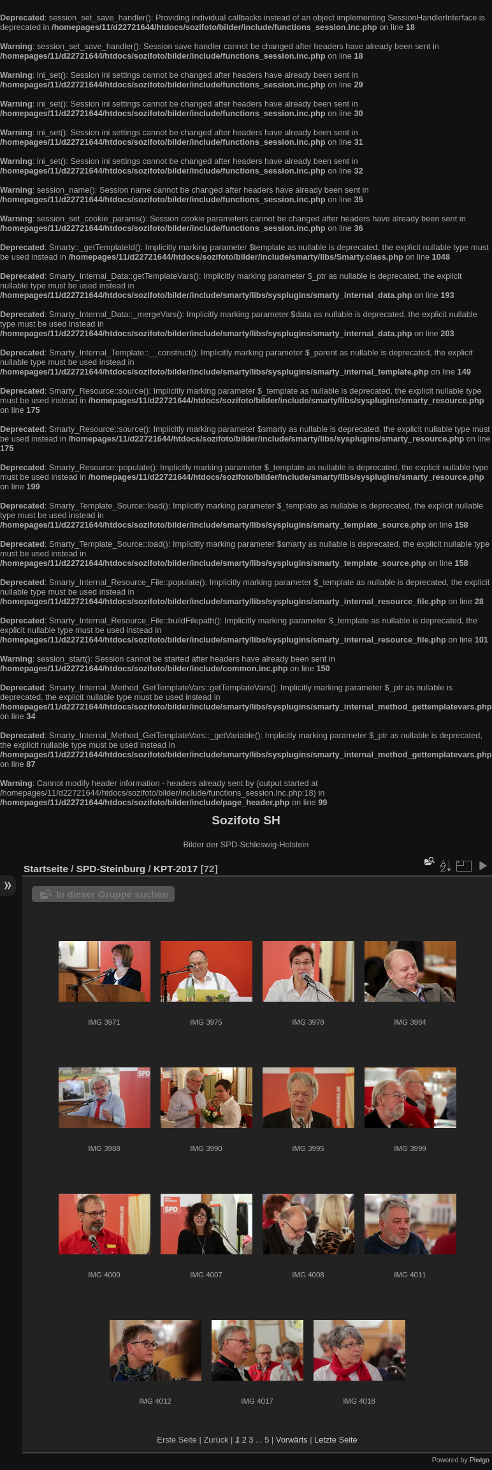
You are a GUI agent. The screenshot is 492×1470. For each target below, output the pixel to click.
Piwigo (479, 1460)
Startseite (46, 868)
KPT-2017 (176, 868)
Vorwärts (292, 1439)
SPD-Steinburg (110, 868)
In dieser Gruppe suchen (112, 894)
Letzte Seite (336, 1439)
